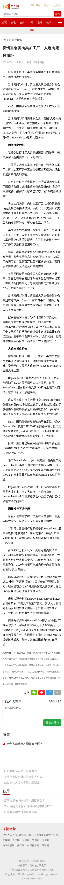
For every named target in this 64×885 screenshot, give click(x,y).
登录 (57, 5)
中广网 (6, 39)
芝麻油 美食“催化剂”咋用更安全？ (24, 800)
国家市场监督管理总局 (46, 834)
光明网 (45, 840)
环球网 (45, 845)
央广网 (20, 845)
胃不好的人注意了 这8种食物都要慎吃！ (28, 806)
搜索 (57, 13)
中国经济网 (9, 845)
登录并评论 (52, 722)
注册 (46, 5)
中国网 (35, 840)
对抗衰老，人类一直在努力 (20, 770)
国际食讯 (17, 39)
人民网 (16, 840)
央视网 (6, 840)
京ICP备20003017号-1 (32, 878)
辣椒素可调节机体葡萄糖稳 (20, 812)
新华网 (26, 840)
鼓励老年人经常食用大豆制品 (22, 782)
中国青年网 (33, 845)
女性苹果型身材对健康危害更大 (23, 776)
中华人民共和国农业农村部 (17, 834)
